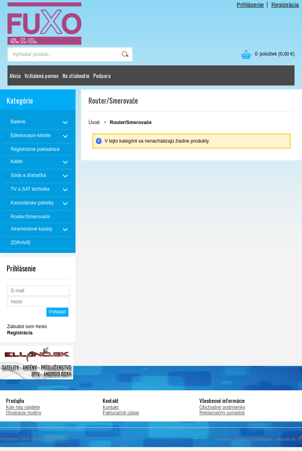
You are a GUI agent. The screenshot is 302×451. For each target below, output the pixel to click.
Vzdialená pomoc (41, 75)
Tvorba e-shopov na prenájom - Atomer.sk (258, 439)
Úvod (93, 122)
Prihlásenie (250, 5)
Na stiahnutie (76, 75)
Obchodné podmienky (222, 407)
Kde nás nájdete (23, 407)
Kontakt (111, 407)
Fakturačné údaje (121, 413)
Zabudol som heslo (27, 326)
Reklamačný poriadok (222, 413)
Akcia (14, 75)
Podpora (101, 75)
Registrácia (285, 5)
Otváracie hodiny (23, 413)
